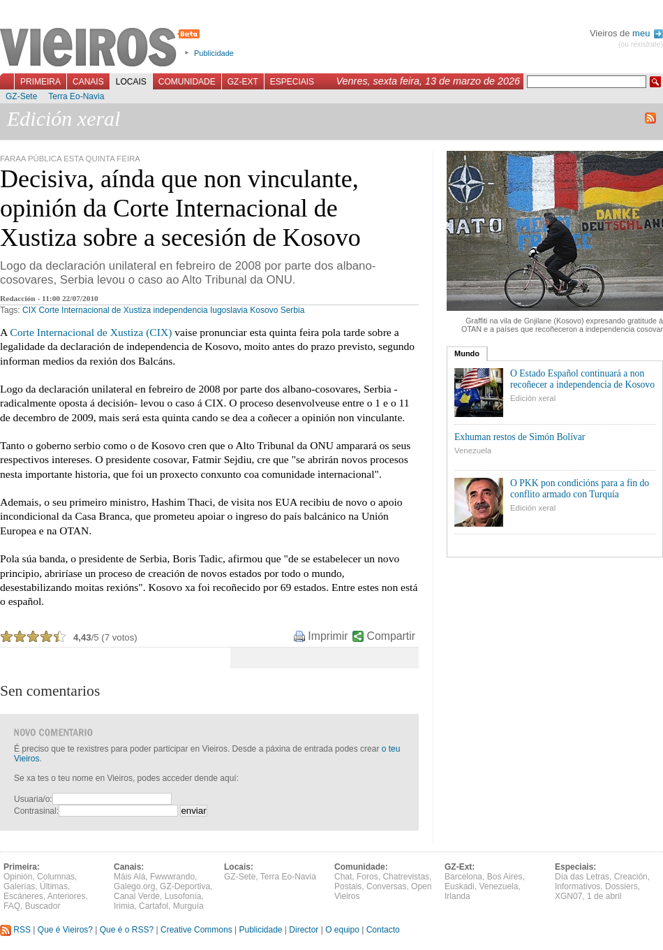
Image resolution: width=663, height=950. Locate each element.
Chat (343, 877)
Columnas (56, 877)
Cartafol (153, 906)
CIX (29, 310)
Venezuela (472, 450)
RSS (15, 930)
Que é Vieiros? (65, 930)
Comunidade (187, 82)
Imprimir (328, 636)
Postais (348, 886)
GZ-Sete (21, 96)
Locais (131, 82)
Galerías (19, 886)
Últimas (54, 886)
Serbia (293, 310)
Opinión (17, 877)
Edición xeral (533, 398)
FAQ (11, 906)
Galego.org (134, 886)
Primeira (40, 82)
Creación (631, 877)
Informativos (577, 886)
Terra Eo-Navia (76, 96)
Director (303, 930)
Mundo (466, 353)
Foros (367, 877)
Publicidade (214, 53)
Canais (88, 82)
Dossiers (621, 886)
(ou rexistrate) (640, 44)
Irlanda (457, 896)
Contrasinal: (36, 811)
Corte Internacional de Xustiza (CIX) (91, 332)
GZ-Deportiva (185, 886)
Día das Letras (582, 877)
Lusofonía (183, 896)
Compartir (391, 636)
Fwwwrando (172, 877)
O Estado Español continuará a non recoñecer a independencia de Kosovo (582, 379)
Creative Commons (196, 930)
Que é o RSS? (127, 930)
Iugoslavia (229, 310)
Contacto (383, 930)
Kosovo (264, 310)
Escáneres (23, 896)
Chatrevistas (405, 877)
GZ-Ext (243, 82)
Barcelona (463, 877)
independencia (180, 310)
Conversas (386, 886)
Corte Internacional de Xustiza (94, 310)
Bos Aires (505, 877)
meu (647, 33)
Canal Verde (137, 896)
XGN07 (568, 896)
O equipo (342, 930)
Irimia (124, 906)
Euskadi (460, 886)
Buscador (43, 906)
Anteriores (66, 896)
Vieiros (102, 48)
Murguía (188, 906)
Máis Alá (129, 877)
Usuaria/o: (33, 799)
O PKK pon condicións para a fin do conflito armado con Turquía (579, 488)
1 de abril (604, 896)
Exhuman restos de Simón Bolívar (519, 437)
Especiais (292, 82)
